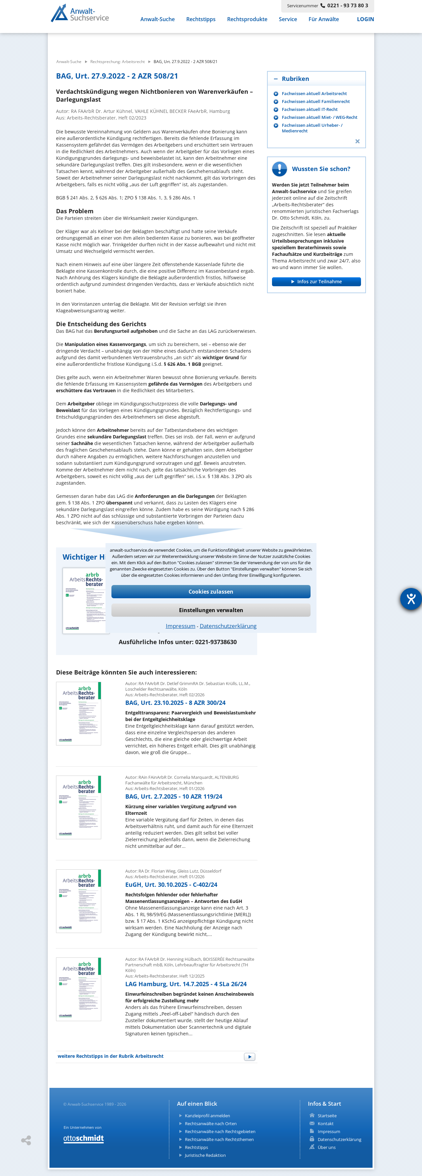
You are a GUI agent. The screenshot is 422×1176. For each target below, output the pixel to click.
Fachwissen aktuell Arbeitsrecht (314, 93)
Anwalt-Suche (157, 22)
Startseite (327, 1116)
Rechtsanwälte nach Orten (211, 1123)
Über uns (327, 1147)
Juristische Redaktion (205, 1155)
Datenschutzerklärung (228, 626)
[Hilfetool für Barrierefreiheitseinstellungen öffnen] (411, 599)
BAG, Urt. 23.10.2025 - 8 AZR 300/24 (175, 703)
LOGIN (365, 22)
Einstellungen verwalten (211, 610)
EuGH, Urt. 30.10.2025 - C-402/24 (171, 884)
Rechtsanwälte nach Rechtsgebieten (220, 1131)
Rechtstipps (201, 22)
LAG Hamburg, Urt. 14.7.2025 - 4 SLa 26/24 (186, 984)
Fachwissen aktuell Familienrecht (316, 101)
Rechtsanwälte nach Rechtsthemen (219, 1139)
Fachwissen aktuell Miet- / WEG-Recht (319, 117)
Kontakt (326, 1123)
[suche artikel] (173, 42)
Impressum (181, 626)
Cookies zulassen (211, 591)
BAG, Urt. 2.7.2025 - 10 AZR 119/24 (173, 796)
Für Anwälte (324, 22)
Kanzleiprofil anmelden (207, 1115)
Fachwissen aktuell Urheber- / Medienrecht (312, 128)
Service (288, 22)
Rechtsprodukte (247, 22)
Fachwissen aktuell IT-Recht (310, 109)
